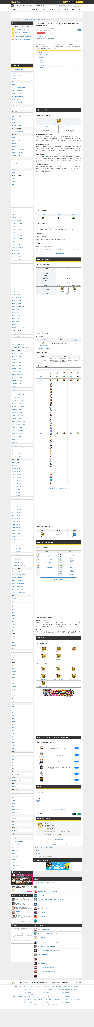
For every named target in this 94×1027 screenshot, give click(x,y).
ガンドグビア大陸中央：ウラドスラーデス (21, 347)
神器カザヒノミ (74, 649)
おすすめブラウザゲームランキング (22, 921)
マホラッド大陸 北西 (16, 501)
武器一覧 (14, 706)
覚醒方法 (42, 65)
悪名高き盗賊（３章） (16, 362)
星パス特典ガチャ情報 (16, 125)
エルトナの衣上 (58, 669)
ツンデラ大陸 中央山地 (16, 492)
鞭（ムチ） (14, 718)
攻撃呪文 (41, 372)
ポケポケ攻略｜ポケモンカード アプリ (69, 989)
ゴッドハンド (14, 668)
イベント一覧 (14, 108)
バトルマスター (15, 636)
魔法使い (14, 609)
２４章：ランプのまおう (17, 288)
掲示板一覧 (14, 84)
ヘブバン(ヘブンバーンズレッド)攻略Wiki (51, 999)
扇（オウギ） (14, 730)
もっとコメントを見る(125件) (58, 809)
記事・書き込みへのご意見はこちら (58, 844)
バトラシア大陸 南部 (16, 471)
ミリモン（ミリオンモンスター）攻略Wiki (51, 1004)
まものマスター (15, 651)
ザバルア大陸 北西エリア (17, 530)
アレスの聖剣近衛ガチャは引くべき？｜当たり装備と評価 (24, 29)
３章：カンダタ (15, 184)
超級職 (66, 9)
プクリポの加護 (48, 156)
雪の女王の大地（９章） (17, 380)
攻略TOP (15, 9)
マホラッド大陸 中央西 (16, 506)
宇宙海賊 (14, 671)
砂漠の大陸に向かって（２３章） (19, 421)
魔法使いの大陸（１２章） (17, 389)
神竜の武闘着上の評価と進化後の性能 (23, 36)
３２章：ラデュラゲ (16, 315)
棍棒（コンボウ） (15, 742)
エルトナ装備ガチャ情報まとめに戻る (58, 693)
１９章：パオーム (15, 250)
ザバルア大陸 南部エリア (17, 554)
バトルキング (14, 665)
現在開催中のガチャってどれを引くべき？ (21, 114)
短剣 (13, 715)
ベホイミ (72, 574)
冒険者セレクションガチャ (17, 122)
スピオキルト (49, 559)
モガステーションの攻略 (17, 160)
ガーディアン (14, 680)
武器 (73, 9)
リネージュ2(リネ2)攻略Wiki (67, 1004)
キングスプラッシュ (16, 163)
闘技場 (51, 9)
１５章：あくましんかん (17, 238)
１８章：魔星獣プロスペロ (17, 247)
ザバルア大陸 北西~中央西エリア (19, 592)
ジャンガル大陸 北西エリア (17, 518)
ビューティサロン (15, 844)
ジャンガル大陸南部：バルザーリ (19, 336)
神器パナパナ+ (74, 534)
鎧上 (13, 757)
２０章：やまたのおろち (17, 253)
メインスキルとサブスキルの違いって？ (44, 348)
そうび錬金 (14, 868)
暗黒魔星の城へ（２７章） (17, 433)
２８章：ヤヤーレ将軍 (16, 303)
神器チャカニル (58, 657)
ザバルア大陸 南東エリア (17, 551)
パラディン (14, 639)
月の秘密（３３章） (16, 450)
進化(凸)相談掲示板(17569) (17, 96)
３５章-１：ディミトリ (16, 324)
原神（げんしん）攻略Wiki (29, 996)
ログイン (79, 2)
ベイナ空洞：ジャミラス (17, 333)
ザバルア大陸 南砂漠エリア (17, 557)
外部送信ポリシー (43, 982)
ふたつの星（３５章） (16, 456)
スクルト (72, 570)
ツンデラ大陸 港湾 (16, 489)
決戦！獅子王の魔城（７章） (18, 374)
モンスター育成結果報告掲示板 (18, 87)
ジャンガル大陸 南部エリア (17, 527)
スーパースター (15, 654)
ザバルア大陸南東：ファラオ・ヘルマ (20, 341)
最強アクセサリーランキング (18, 149)
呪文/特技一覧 (15, 792)
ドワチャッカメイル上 (58, 677)
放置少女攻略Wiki (46, 1002)
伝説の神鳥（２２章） (16, 418)
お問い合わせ (52, 982)
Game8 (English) (65, 982)
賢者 (13, 642)
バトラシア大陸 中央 (16, 477)
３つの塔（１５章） (16, 397)
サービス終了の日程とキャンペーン (45, 35)
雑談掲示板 (34, 9)
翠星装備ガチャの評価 (16, 116)
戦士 (13, 606)
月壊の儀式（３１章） (16, 445)
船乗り (13, 618)
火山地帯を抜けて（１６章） (18, 400)
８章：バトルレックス (16, 217)
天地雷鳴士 (14, 686)
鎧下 (13, 759)
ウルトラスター (15, 683)
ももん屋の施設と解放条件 (17, 841)
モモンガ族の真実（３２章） (18, 448)
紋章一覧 (14, 786)
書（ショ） (14, 748)
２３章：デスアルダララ (17, 286)
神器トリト (43, 649)
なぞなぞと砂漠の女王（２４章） (19, 424)
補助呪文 (41, 376)
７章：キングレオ (15, 214)
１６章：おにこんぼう (16, 241)
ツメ (13, 724)
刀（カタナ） (14, 745)
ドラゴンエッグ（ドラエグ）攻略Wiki (31, 1004)
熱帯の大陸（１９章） (16, 409)
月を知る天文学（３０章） (17, 442)
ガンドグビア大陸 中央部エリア (18, 565)
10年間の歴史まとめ (42, 36)
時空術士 (14, 689)
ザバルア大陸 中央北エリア (17, 533)
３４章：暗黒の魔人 (16, 321)
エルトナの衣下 (74, 670)
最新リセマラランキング (17, 140)
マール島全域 (14, 465)
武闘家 (13, 615)
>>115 (38, 801)
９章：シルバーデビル (16, 220)
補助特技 (14, 797)
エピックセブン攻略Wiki (28, 1002)
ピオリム (72, 563)
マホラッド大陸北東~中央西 (18, 583)
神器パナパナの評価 (43, 55)
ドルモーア (49, 565)
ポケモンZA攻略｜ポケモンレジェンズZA (32, 986)
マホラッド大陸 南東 (16, 512)
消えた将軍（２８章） (16, 436)
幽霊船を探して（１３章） (17, 392)
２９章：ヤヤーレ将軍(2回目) (18, 306)
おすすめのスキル (43, 67)
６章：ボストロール (16, 211)
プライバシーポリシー (34, 982)
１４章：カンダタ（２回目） (18, 235)
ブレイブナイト (15, 692)
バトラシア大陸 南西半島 (17, 468)
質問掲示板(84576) (16, 99)
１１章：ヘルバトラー (16, 226)
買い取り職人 (14, 850)
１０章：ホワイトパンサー (17, 223)
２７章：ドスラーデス (16, 300)
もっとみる (30, 43)
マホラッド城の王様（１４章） (18, 394)
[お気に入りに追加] (62, 5)
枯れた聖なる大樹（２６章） (18, 430)
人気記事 (17, 26)
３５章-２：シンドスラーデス (18, 327)
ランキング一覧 (15, 137)
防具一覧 (14, 754)
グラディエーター (15, 656)
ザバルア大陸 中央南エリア (17, 545)
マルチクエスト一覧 (16, 571)
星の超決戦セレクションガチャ (18, 119)
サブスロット (43, 62)
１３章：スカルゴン (16, 232)
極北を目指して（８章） (17, 377)
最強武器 (43, 9)
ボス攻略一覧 (14, 172)
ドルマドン (49, 555)
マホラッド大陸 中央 (16, 515)
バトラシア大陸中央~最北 (17, 577)
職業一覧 (14, 598)
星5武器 (68, 282)
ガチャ (58, 9)
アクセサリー (14, 768)
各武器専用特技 (15, 809)
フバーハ (72, 571)
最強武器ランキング (16, 143)
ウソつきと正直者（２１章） (18, 415)
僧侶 (13, 612)
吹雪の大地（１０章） (16, 383)
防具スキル (14, 806)
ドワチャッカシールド (43, 684)
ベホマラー (49, 562)
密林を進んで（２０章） (17, 412)
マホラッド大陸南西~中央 (17, 586)
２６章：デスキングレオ (17, 297)
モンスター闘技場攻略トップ (18, 131)
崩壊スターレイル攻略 (28, 992)
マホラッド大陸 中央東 (16, 503)
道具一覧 (14, 824)
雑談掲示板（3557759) (16, 93)
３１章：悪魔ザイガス (16, 312)
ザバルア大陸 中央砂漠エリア (18, 536)
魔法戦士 (14, 645)
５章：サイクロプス (16, 209)
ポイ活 (59, 2)
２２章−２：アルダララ (17, 262)
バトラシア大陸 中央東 (16, 474)
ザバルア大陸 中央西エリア (17, 542)
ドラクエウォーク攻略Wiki (29, 994)
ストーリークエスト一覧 (17, 353)
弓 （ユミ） (14, 739)
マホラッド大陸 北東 (16, 498)
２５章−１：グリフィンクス (18, 291)
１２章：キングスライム (17, 229)
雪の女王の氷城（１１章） (17, 386)
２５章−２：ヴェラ (16, 294)
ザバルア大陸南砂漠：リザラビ (18, 344)
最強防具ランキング (16, 146)
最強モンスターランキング (17, 152)
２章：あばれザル (15, 181)
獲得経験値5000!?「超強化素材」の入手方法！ (24, 32)
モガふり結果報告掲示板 (17, 90)
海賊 (13, 648)
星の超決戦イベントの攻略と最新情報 (23, 39)
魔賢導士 (62, 289)
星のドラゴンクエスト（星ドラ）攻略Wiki (45, 847)
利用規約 (25, 982)
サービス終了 (24, 9)
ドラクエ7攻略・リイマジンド (30, 989)
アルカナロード (15, 695)
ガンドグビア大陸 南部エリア (18, 562)
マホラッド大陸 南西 (16, 509)
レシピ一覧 (14, 818)
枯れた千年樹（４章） (16, 365)
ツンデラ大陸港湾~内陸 (17, 580)
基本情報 (41, 57)
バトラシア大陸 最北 (16, 486)
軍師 (13, 701)
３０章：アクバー (15, 309)
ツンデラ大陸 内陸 (16, 495)
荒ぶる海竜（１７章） (16, 403)
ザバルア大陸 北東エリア (17, 539)
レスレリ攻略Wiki (65, 996)
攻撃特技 (14, 795)
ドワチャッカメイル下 (73, 677)
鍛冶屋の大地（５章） (16, 368)
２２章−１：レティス (16, 259)
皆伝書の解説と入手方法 (17, 780)
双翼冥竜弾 (49, 567)
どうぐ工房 (14, 856)
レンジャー (14, 624)
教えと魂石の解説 (15, 774)
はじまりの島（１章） (16, 356)
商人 (13, 630)
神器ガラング (43, 657)
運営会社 (58, 982)
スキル (41, 60)
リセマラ (43, 214)
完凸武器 (73, 214)
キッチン (14, 859)
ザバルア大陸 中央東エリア (17, 548)
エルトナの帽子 (43, 669)
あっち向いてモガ (15, 166)
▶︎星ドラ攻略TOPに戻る (18, 69)
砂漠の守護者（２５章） (17, 427)
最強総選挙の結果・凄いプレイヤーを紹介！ (46, 38)
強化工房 (14, 853)
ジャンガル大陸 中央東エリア (18, 521)
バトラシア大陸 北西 (16, 480)
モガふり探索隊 (15, 865)
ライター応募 (78, 982)
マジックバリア (72, 573)
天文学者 (14, 659)
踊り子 (13, 621)
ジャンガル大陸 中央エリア (17, 524)
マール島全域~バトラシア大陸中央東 (19, 574)
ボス (80, 9)
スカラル (49, 560)
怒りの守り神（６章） (16, 371)
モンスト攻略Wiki (65, 992)
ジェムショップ (15, 847)
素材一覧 (14, 836)
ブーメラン (14, 736)
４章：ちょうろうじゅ (16, 206)
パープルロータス (52, 136)
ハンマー (14, 733)
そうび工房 (14, 862)
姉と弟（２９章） (15, 439)
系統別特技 (14, 812)
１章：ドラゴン (15, 178)
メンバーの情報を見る (58, 839)
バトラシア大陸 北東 (16, 483)
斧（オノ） (14, 727)
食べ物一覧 (14, 830)
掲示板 (27, 26)
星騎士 (74, 289)
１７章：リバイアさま (16, 244)
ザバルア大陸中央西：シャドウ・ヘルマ (20, 339)
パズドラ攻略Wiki (46, 992)
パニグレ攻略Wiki (65, 1002)
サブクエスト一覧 (15, 462)
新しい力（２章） (15, 359)
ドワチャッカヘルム (43, 677)
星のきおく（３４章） (16, 453)
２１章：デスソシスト (16, 256)
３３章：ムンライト (16, 318)
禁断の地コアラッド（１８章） (18, 406)
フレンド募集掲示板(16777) (17, 102)
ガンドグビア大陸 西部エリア (18, 559)
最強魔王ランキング (16, 155)
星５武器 (39, 853)
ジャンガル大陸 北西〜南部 (17, 589)
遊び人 (13, 627)
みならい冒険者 (15, 603)
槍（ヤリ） (14, 721)
